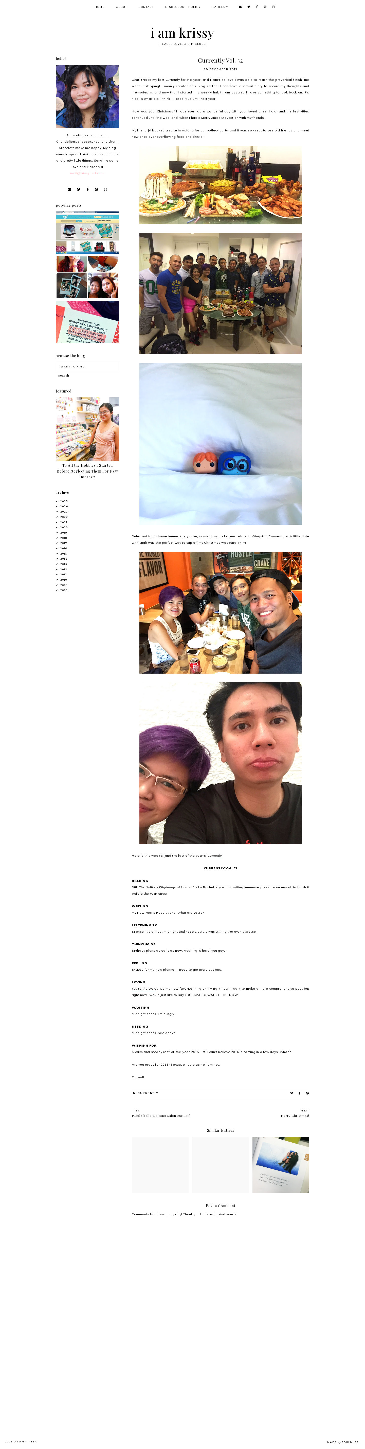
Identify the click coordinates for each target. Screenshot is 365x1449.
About (121, 7)
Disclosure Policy (183, 7)
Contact (146, 7)
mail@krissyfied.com (87, 173)
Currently (173, 80)
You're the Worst (145, 988)
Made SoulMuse (343, 1442)
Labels (218, 7)
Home (100, 7)
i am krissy (182, 32)
